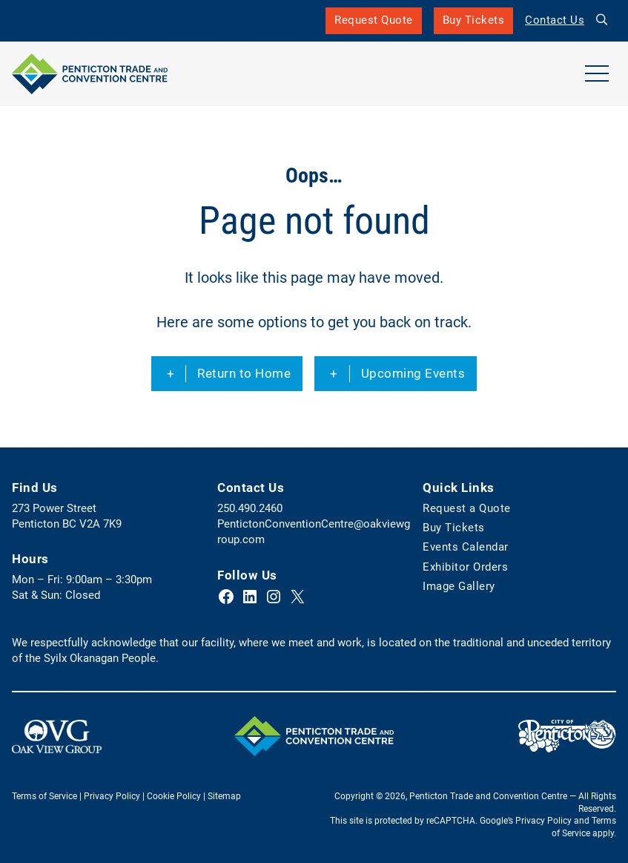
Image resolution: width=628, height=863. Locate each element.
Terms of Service (44, 796)
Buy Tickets (474, 23)
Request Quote (373, 20)
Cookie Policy (174, 796)
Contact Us (554, 20)
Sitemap (224, 796)
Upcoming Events (413, 373)
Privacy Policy (112, 796)
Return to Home (244, 373)
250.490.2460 (249, 508)
